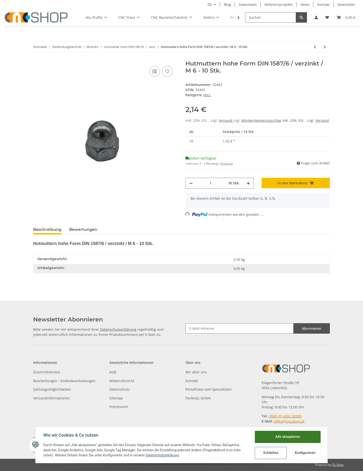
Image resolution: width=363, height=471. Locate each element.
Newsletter (346, 4)
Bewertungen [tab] (83, 229)
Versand (226, 120)
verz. (207, 95)
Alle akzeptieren (287, 437)
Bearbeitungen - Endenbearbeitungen (64, 380)
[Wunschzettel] (327, 17)
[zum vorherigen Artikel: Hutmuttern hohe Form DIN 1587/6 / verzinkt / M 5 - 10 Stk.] (315, 47)
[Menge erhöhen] (248, 183)
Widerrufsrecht (121, 380)
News (304, 4)
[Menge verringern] (191, 183)
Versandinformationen (51, 398)
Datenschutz (119, 389)
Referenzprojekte (279, 4)
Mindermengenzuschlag (261, 120)
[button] (316, 17)
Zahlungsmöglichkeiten (52, 389)
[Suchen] (270, 17)
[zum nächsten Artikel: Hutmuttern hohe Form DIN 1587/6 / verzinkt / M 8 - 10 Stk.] (325, 47)
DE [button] (210, 4)
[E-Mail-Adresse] (239, 328)
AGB (112, 372)
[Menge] (210, 183)
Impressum (118, 406)
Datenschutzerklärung (118, 329)
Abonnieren (311, 328)
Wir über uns (196, 372)
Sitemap (116, 398)
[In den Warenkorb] (296, 183)
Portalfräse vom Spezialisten (208, 389)
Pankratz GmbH (198, 398)
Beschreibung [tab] (47, 229)
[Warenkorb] (346, 17)
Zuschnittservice (46, 372)
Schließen (270, 453)
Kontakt (323, 4)
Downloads (248, 4)
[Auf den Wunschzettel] (167, 71)
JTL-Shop (338, 465)
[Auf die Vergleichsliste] (154, 71)
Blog (227, 4)
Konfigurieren (305, 453)
